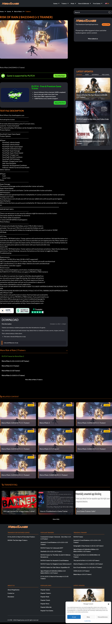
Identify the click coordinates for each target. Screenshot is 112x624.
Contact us (11, 593)
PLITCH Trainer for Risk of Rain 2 (13, 356)
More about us (93, 39)
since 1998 (106, 24)
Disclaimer (11, 596)
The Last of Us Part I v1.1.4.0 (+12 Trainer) (86, 560)
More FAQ (56, 519)
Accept (74, 617)
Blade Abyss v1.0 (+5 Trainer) (82, 574)
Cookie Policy (87, 621)
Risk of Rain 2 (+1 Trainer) (10, 366)
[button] (108, 604)
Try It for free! (60, 76)
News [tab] (87, 74)
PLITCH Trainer (78, 537)
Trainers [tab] (79, 74)
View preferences (103, 617)
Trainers (28, 11)
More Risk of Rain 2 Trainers (34, 379)
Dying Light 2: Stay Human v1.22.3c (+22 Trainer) (88, 546)
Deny (88, 617)
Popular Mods (45, 596)
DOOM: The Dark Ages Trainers (17, 540)
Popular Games (45, 590)
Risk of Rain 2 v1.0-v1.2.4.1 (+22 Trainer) (15, 361)
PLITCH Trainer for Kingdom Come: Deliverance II (56, 564)
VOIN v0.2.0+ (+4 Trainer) (81, 571)
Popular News (45, 603)
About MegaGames (13, 590)
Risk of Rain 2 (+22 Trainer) (11, 371)
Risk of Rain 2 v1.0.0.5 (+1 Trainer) (13, 375)
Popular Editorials (46, 607)
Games (9, 11)
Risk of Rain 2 (18, 11)
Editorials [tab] (95, 74)
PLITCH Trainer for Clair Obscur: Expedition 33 (55, 567)
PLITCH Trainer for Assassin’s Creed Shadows (55, 560)
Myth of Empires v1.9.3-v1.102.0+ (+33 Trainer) (88, 564)
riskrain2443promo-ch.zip (11, 342)
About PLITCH (60, 103)
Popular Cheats (45, 600)
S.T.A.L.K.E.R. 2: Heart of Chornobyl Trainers (21, 537)
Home (2, 11)
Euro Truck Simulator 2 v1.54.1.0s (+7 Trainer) (88, 567)
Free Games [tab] (105, 74)
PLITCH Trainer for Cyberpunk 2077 (52, 548)
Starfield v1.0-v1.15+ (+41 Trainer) (51, 551)
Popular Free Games (47, 610)
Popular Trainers (46, 593)
